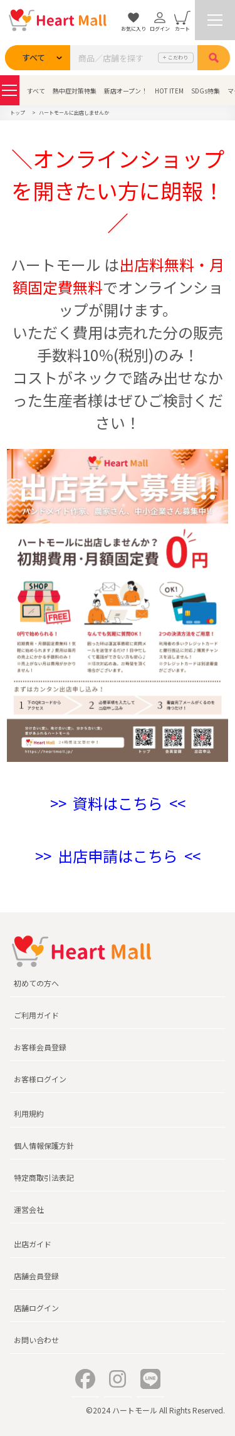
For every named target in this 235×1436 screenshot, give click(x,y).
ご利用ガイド (36, 1015)
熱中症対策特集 (75, 90)
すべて (36, 90)
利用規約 (29, 1113)
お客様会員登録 (40, 1047)
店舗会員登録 (36, 1275)
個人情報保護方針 (44, 1145)
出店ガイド (32, 1243)
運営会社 (29, 1209)
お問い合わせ (36, 1339)
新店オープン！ (125, 90)
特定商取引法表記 (44, 1177)
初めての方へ (36, 983)
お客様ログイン (40, 1079)
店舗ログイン (36, 1307)
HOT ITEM (169, 90)
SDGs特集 (205, 90)
